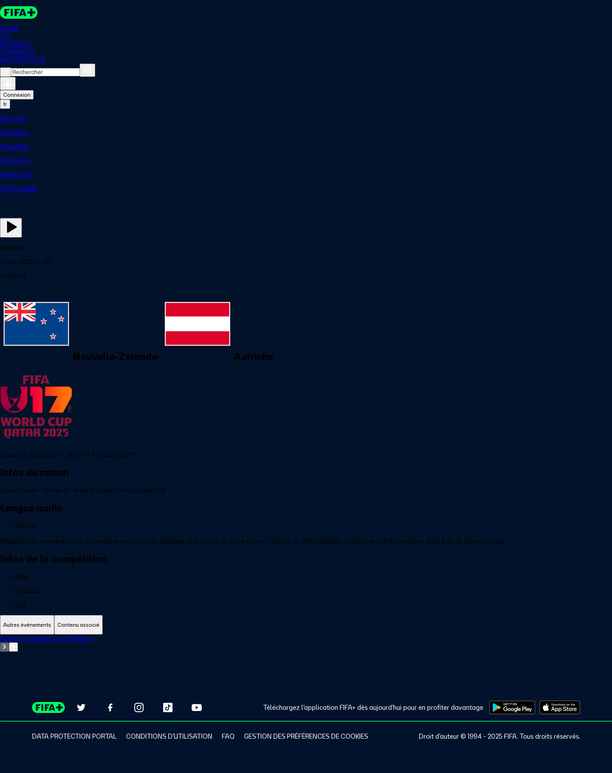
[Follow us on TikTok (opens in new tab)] (167, 707)
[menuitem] (306, 119)
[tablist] (306, 625)
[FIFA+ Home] (19, 12)
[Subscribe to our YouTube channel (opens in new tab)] (196, 707)
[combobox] (45, 72)
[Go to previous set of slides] (4, 647)
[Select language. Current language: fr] (5, 104)
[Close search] (5, 72)
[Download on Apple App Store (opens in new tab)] (559, 707)
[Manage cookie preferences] (306, 736)
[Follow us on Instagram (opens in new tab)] (139, 707)
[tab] (27, 625)
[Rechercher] (87, 70)
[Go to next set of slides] (13, 647)
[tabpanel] (306, 654)
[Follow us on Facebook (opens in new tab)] (110, 707)
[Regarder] (11, 228)
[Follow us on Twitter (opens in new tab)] (81, 707)
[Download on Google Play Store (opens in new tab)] (512, 707)
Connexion (16, 95)
